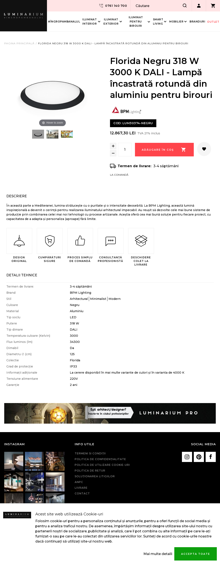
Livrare (81, 487)
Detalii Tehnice (21, 275)
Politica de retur (90, 470)
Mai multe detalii (157, 554)
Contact (82, 493)
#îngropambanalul (64, 21)
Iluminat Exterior (110, 21)
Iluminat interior (89, 21)
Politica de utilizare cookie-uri (102, 464)
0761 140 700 (113, 6)
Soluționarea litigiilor (95, 476)
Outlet (213, 21)
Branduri (197, 21)
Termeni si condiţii (90, 453)
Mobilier (176, 21)
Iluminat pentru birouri (136, 21)
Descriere (16, 196)
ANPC (79, 482)
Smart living (158, 21)
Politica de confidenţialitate (100, 459)
